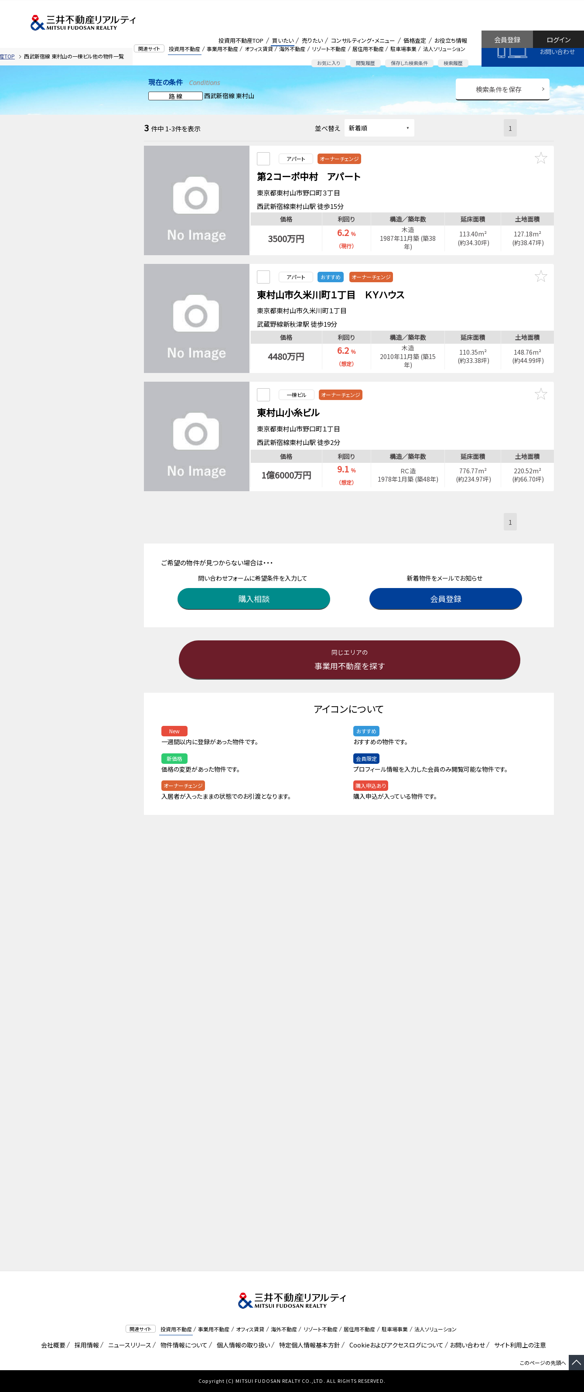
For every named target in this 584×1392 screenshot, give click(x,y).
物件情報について (182, 1345)
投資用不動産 (184, 48)
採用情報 (85, 1345)
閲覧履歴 (365, 62)
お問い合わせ (557, 51)
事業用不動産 (222, 48)
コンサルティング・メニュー (363, 40)
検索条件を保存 (499, 89)
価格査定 (414, 40)
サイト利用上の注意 (518, 1345)
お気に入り (328, 62)
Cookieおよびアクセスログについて (395, 1345)
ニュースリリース (128, 1345)
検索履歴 (453, 62)
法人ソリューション (444, 48)
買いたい (283, 40)
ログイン (558, 39)
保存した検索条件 (409, 62)
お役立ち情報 (450, 40)
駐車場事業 (403, 48)
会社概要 (51, 1345)
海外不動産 (292, 48)
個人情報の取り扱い (242, 1345)
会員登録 (507, 39)
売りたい (312, 40)
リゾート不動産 (329, 48)
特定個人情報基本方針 (308, 1345)
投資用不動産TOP (241, 40)
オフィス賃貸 (259, 48)
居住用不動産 (368, 48)
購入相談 (255, 587)
